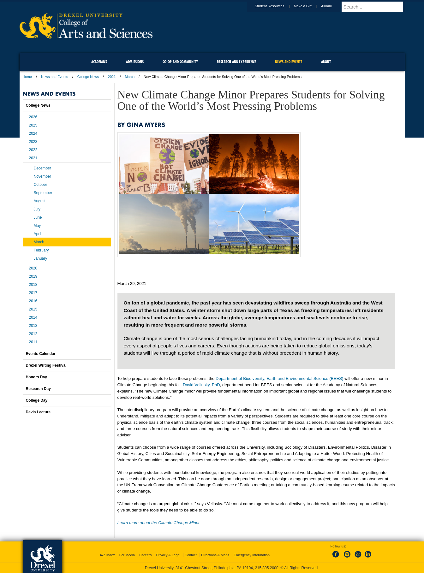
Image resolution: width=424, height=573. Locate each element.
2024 (33, 133)
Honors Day (36, 377)
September (43, 193)
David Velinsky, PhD (201, 384)
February (41, 250)
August (39, 201)
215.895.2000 (266, 568)
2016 (33, 301)
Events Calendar (41, 353)
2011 (33, 342)
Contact (191, 555)
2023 (33, 141)
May (37, 225)
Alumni (332, 6)
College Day (37, 400)
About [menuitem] (326, 61)
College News (88, 77)
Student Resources (275, 6)
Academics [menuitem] (99, 61)
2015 (33, 309)
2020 (33, 268)
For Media (127, 555)
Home (27, 77)
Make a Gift (309, 6)
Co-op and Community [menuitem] (180, 61)
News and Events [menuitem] (288, 61)
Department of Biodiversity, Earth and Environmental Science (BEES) (280, 378)
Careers (145, 555)
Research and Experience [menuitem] (236, 61)
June (38, 217)
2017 (33, 293)
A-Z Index (107, 555)
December (42, 168)
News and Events (54, 77)
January (40, 258)
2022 (33, 150)
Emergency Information (252, 555)
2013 (33, 325)
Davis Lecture (38, 412)
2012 (33, 334)
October (40, 184)
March (130, 77)
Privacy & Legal (168, 555)
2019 (33, 276)
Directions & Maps (215, 555)
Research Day (38, 389)
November (42, 176)
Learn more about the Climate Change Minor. (159, 522)
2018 (33, 284)
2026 (33, 117)
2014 (33, 317)
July (37, 209)
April (37, 234)
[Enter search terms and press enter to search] (376, 7)
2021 (112, 77)
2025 (33, 125)
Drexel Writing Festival (46, 365)
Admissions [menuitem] (135, 61)
